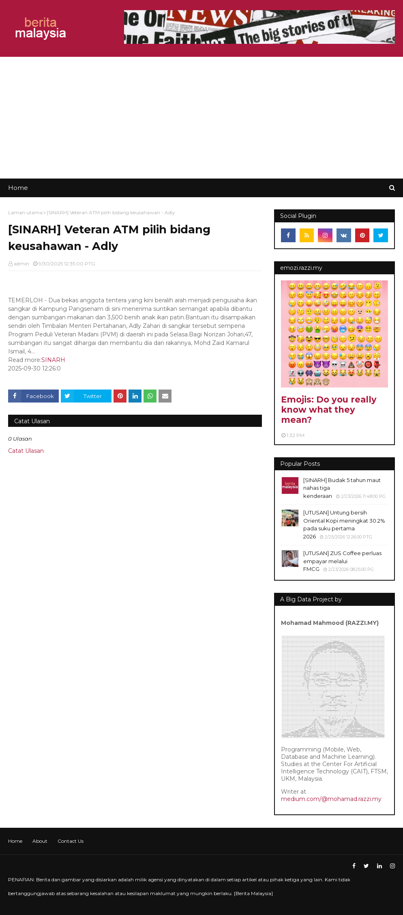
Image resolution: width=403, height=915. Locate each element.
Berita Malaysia (253, 893)
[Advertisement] (201, 117)
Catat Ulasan (26, 450)
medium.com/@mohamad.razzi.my (331, 799)
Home (15, 841)
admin (21, 264)
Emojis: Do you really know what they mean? (329, 409)
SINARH (53, 360)
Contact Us (71, 841)
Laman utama (25, 212)
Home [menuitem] (18, 188)
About (39, 841)
